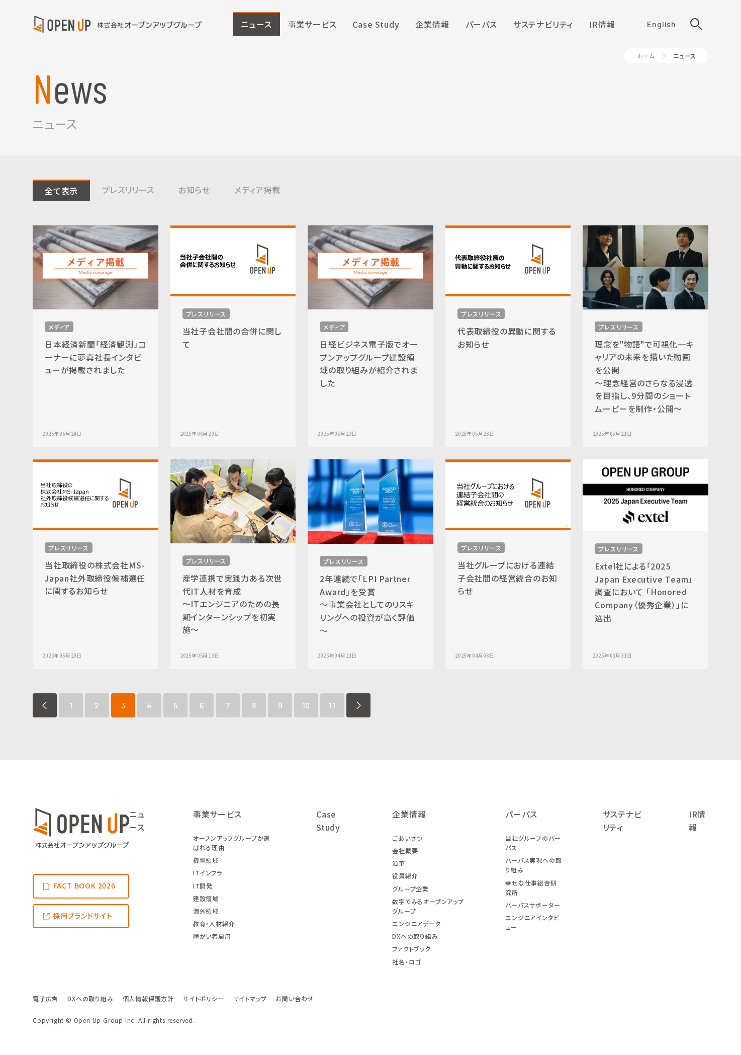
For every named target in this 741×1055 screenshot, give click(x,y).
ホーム (645, 55)
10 (306, 705)
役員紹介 (405, 875)
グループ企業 (410, 888)
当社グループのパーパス (533, 843)
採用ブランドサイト (83, 916)
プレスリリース (128, 190)
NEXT (358, 705)
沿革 (398, 863)
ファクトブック (411, 948)
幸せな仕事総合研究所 (531, 887)
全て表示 (61, 191)
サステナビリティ (543, 24)
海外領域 (206, 911)
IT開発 (203, 885)
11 (332, 705)
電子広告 (45, 998)
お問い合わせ (294, 998)
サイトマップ (250, 998)
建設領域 (206, 898)
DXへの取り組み (415, 936)
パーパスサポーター (532, 905)
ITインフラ (207, 872)
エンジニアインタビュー (532, 922)
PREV (45, 705)
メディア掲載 (257, 190)
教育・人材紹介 (214, 923)
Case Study (375, 24)
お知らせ (194, 190)
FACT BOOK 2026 (84, 885)
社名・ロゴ (406, 961)
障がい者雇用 (212, 936)
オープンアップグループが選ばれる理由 (231, 843)
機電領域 (206, 860)
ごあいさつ (407, 838)
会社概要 (405, 850)
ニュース (256, 24)
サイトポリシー (203, 998)
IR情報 (602, 24)
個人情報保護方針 (148, 998)
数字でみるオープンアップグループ (428, 906)
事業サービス (312, 24)
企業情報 (432, 24)
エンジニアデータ (416, 923)
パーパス (481, 24)
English (661, 24)
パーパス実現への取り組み (533, 865)
